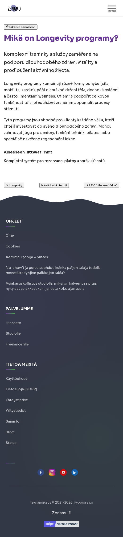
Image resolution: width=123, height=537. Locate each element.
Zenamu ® (61, 512)
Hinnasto (13, 323)
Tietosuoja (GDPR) (21, 389)
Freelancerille (17, 344)
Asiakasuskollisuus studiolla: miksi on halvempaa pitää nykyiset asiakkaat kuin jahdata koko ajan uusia (51, 286)
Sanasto (13, 421)
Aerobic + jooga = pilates (27, 257)
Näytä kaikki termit (54, 185)
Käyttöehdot (16, 378)
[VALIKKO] (111, 8)
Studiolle (13, 333)
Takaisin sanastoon (21, 27)
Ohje (10, 235)
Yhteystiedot (17, 400)
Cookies (13, 246)
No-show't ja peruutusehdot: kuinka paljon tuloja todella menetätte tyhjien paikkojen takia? (53, 270)
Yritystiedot (16, 410)
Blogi (10, 432)
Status (11, 443)
